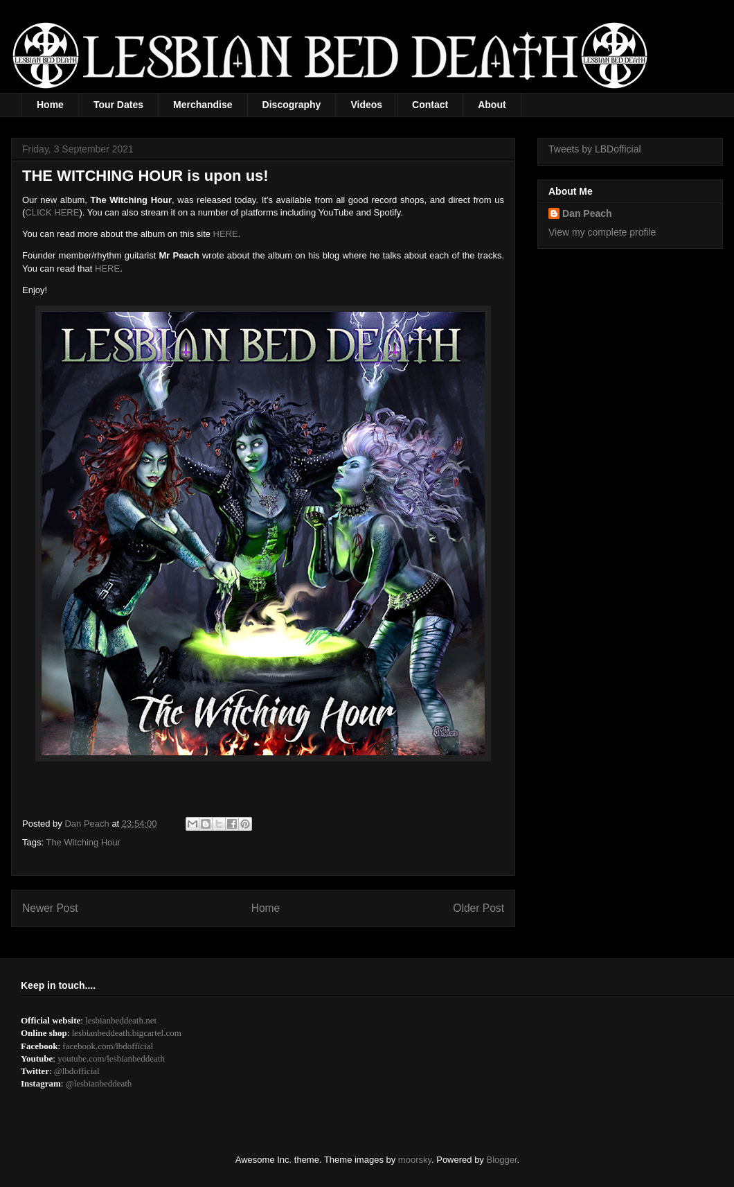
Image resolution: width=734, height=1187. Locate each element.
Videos (366, 104)
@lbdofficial (77, 1071)
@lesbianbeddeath (99, 1083)
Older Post (478, 908)
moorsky (414, 1159)
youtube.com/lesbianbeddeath (111, 1058)
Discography (291, 104)
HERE (225, 234)
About (491, 104)
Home (50, 104)
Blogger (502, 1159)
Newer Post (50, 908)
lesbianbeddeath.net (120, 1020)
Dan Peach (587, 213)
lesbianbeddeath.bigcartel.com (126, 1033)
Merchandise (203, 104)
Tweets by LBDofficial (594, 149)
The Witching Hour (83, 842)
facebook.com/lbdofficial (107, 1046)
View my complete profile (602, 232)
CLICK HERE (52, 212)
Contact (430, 104)
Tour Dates (118, 104)
